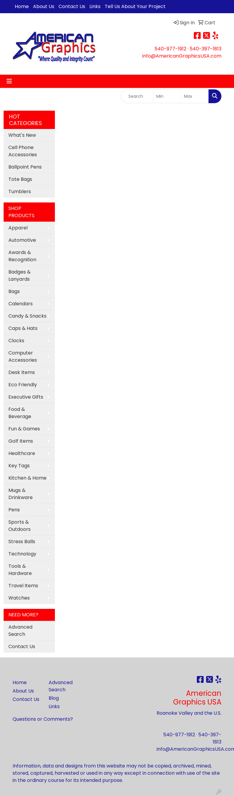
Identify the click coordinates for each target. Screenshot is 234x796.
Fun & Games (24, 428)
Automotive (22, 240)
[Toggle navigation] (9, 81)
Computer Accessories (22, 356)
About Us (43, 6)
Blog (54, 698)
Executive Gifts (25, 397)
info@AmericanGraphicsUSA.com (181, 55)
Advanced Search (20, 631)
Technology (22, 553)
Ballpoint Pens (25, 166)
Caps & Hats (23, 328)
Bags (14, 291)
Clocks (16, 340)
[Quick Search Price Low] (167, 96)
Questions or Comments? (43, 719)
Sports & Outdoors (19, 526)
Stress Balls (21, 541)
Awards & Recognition (22, 256)
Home (22, 6)
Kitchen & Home (27, 477)
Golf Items (20, 441)
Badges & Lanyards (19, 275)
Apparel (18, 227)
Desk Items (21, 372)
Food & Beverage (19, 413)
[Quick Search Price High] (195, 96)
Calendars (20, 303)
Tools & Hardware (20, 570)
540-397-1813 (205, 48)
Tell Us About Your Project (135, 6)
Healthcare (21, 453)
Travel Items (23, 585)
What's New (22, 135)
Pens (14, 509)
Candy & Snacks (27, 316)
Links (94, 6)
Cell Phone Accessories (22, 151)
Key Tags (19, 465)
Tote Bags (20, 179)
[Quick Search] (137, 96)
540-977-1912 (170, 48)
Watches (19, 597)
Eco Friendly (22, 384)
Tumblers (19, 191)
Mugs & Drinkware (20, 494)
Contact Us (71, 6)
